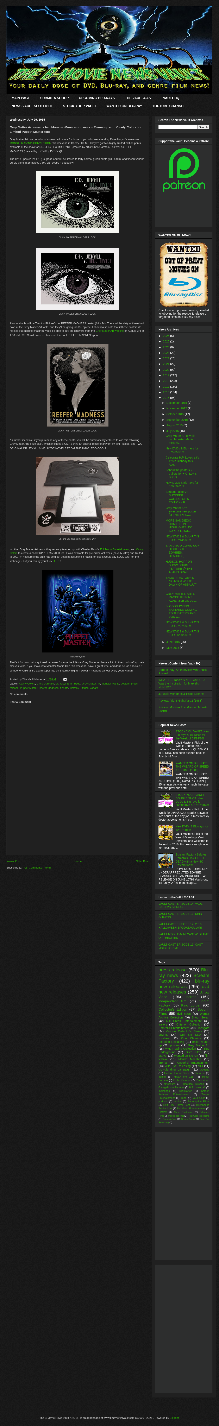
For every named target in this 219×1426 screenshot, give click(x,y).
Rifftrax (162, 1112)
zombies (163, 1038)
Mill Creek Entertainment (184, 1021)
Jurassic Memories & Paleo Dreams (181, 693)
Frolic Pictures (181, 1080)
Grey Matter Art (91, 683)
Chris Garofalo (45, 683)
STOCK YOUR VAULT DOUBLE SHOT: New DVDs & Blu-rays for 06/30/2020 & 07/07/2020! (192, 800)
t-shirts (64, 687)
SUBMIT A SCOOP (54, 98)
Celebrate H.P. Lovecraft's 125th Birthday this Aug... (182, 461)
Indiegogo (164, 1091)
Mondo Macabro (189, 1059)
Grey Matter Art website (110, 330)
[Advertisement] (77, 826)
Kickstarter (185, 1091)
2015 (166, 397)
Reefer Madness (48, 687)
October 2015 (175, 414)
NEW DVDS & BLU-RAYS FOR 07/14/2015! (182, 538)
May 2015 (173, 647)
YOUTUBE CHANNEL (169, 106)
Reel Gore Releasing (198, 1116)
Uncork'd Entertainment (193, 1062)
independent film (172, 1001)
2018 (166, 381)
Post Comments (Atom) (37, 867)
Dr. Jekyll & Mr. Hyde (67, 683)
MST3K (163, 1034)
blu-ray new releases (183, 983)
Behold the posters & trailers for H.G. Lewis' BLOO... (181, 473)
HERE (56, 561)
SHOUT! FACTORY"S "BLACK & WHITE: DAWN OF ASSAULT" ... (181, 583)
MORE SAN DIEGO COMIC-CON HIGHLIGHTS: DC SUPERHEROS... (179, 525)
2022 (166, 358)
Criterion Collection (189, 1024)
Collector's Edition (172, 1009)
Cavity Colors (27, 683)
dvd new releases (183, 989)
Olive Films (194, 1052)
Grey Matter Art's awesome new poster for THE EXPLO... (181, 511)
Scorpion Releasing (171, 1041)
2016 (166, 392)
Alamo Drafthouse (183, 1112)
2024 (166, 347)
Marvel (162, 1055)
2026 (166, 335)
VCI (200, 1066)
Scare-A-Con (169, 1119)
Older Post (142, 861)
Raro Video (202, 1080)
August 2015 (174, 425)
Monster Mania (110, 683)
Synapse (200, 1073)
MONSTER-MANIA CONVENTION (30, 143)
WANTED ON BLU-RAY (124, 106)
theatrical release (193, 1084)
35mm (162, 1076)
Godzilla (204, 1069)
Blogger (174, 1417)
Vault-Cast (199, 1098)
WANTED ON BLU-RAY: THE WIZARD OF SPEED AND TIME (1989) (192, 767)
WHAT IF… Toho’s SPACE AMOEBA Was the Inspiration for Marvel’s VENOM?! (181, 683)
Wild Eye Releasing (178, 1066)
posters (125, 683)
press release (172, 969)
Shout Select (200, 1017)
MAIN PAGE (21, 98)
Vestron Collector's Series (184, 1031)
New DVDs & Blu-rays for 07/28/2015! (182, 450)
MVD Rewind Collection (180, 1048)
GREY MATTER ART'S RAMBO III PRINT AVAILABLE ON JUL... (182, 597)
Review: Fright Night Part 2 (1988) (180, 700)
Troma (162, 1062)
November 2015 (177, 408)
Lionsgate (203, 1028)
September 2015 (177, 419)
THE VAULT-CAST (139, 98)
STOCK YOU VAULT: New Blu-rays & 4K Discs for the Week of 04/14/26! (192, 735)
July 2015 (173, 431)
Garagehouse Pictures (171, 1087)
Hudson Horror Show (176, 1073)
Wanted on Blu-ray (186, 1055)
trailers (162, 1024)
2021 (166, 364)
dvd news (184, 1013)
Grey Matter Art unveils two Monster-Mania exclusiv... (180, 439)
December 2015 (177, 402)
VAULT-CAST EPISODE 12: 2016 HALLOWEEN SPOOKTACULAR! (180, 925)
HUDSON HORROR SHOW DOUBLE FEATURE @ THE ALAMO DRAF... (179, 567)
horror (191, 997)
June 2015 (173, 642)
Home (78, 861)
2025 (166, 341)
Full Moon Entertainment (114, 549)
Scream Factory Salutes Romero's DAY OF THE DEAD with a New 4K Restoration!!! (191, 859)
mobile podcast (176, 1116)
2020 (166, 369)
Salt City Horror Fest (176, 1105)
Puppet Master (28, 687)
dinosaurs (169, 1084)
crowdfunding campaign (174, 1069)
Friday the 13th (184, 1076)
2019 (166, 375)
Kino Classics (191, 1038)
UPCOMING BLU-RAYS (97, 98)
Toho (183, 1098)
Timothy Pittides (79, 687)
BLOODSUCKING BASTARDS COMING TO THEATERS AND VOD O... (181, 611)
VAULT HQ (171, 98)
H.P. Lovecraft (197, 1087)
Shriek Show (188, 1119)
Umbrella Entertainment (173, 1028)
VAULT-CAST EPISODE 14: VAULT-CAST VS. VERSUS (181, 905)
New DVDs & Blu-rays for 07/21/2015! (182, 484)
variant (94, 687)
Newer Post (13, 861)
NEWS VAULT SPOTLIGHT (32, 106)
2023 (166, 352)
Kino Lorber (191, 1005)
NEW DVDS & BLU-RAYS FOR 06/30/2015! (182, 633)
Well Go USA (190, 1034)
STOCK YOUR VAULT (79, 106)
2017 (166, 386)
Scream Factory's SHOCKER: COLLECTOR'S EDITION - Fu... (177, 497)
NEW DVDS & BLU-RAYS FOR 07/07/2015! (182, 624)
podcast (163, 1101)
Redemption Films (198, 1101)
